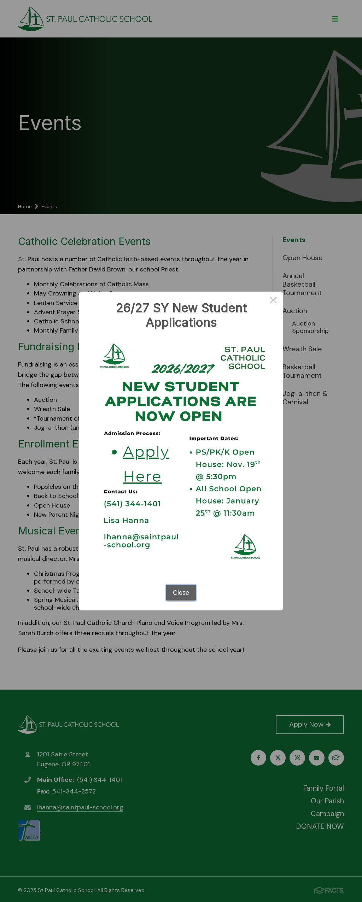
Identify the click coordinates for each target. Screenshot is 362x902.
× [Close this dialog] (273, 301)
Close (181, 592)
